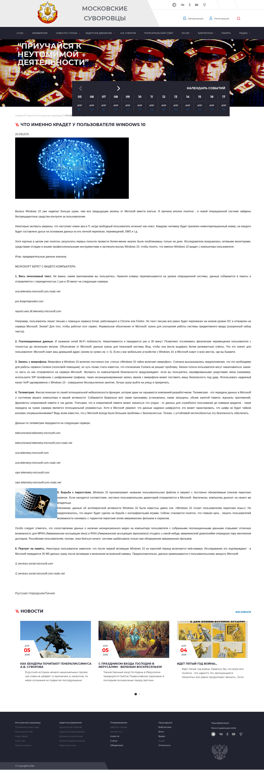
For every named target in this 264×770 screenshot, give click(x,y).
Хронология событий (70, 727)
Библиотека (205, 33)
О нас (20, 33)
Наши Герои (21, 736)
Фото (161, 732)
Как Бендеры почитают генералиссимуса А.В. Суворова (55, 665)
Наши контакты (23, 745)
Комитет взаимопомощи (72, 741)
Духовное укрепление (71, 736)
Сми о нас (20, 741)
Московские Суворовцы (104, 13)
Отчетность (164, 745)
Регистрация (223, 18)
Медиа (243, 33)
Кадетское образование (72, 732)
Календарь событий (206, 69)
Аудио (161, 741)
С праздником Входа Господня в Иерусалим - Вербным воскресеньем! (130, 665)
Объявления (39, 33)
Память (226, 33)
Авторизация (196, 18)
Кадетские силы (67, 745)
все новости (243, 611)
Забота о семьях (118, 727)
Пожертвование (118, 723)
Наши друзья (165, 723)
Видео (161, 736)
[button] (132, 98)
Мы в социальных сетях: (223, 728)
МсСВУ (186, 33)
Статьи (113, 741)
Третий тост (116, 732)
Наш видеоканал (220, 723)
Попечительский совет (158, 33)
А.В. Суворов (128, 33)
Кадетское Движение (70, 723)
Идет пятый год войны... (197, 663)
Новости (114, 736)
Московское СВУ (24, 732)
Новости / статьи (66, 33)
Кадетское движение (99, 33)
